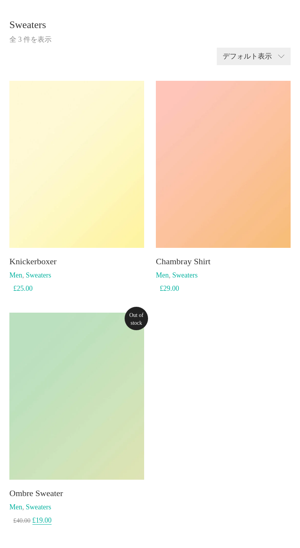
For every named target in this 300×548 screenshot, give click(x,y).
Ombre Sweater (36, 493)
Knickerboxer (33, 261)
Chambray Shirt (183, 261)
